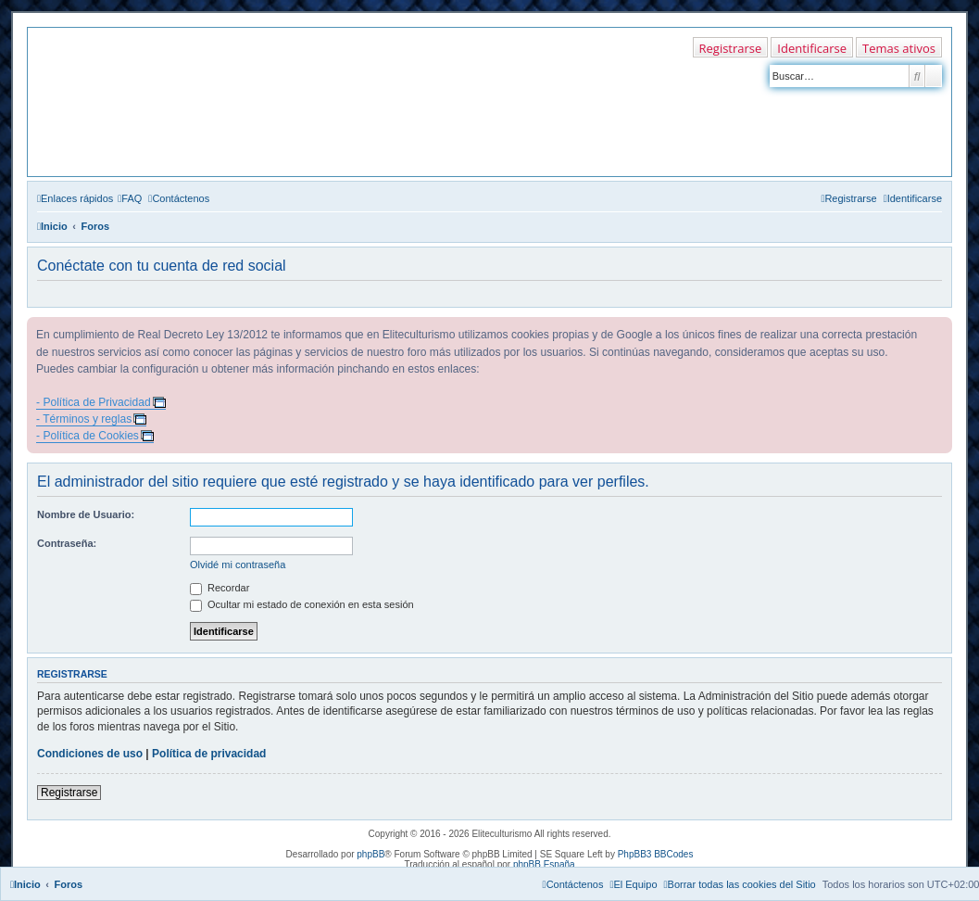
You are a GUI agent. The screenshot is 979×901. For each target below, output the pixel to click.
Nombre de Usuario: (85, 514)
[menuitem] (130, 198)
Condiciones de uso (90, 753)
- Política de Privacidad (93, 402)
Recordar (219, 587)
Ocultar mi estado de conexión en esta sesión (302, 604)
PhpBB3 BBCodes (656, 854)
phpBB (370, 854)
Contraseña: (66, 543)
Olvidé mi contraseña (237, 564)
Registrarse (730, 48)
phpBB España (544, 864)
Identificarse (812, 48)
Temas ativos (898, 48)
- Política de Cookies (87, 435)
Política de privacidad (209, 753)
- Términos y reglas (84, 418)
